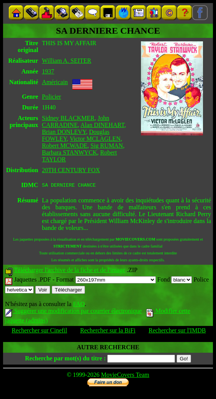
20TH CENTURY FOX (71, 170)
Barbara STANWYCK (69, 152)
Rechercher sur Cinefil (39, 331)
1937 (48, 71)
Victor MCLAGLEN (95, 138)
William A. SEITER (67, 60)
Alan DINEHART (102, 125)
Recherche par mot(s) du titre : (65, 359)
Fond (174, 280)
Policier (51, 96)
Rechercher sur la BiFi (107, 331)
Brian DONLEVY (64, 132)
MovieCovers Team (125, 376)
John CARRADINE (76, 121)
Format (105, 280)
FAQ (79, 305)
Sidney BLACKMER (68, 118)
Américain (55, 82)
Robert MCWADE (65, 145)
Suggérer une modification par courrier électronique (73, 312)
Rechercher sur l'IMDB (177, 331)
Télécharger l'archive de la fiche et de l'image (69, 271)
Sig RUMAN (106, 145)
